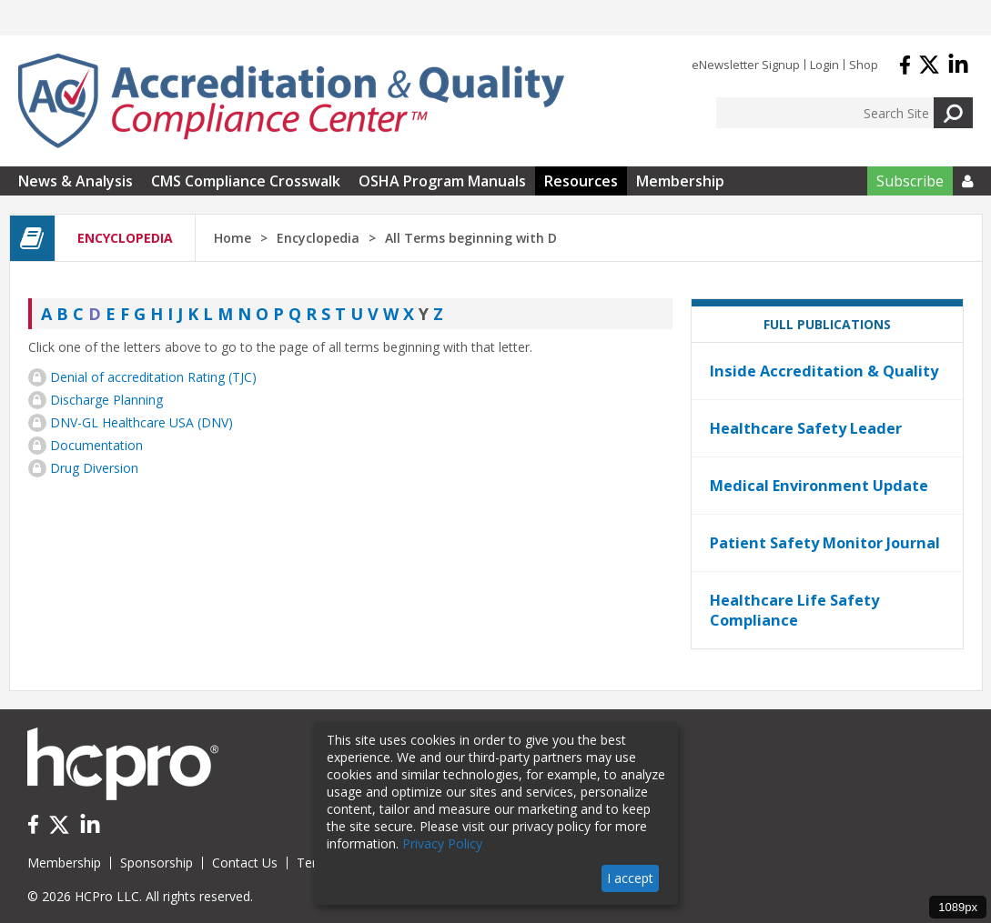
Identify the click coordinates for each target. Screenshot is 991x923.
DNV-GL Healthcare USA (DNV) (141, 422)
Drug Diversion (94, 468)
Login (824, 64)
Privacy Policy (442, 843)
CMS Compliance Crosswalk (245, 181)
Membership (680, 181)
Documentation (96, 445)
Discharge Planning (106, 399)
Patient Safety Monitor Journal (825, 543)
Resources (581, 181)
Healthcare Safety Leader (806, 428)
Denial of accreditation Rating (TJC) (153, 377)
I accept (630, 878)
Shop (863, 64)
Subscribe (910, 181)
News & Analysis (75, 181)
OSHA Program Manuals (442, 181)
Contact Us (245, 862)
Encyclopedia (318, 237)
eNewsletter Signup (746, 64)
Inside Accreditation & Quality (824, 371)
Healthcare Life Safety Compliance (794, 610)
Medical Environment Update (819, 486)
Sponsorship (156, 862)
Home (232, 237)
